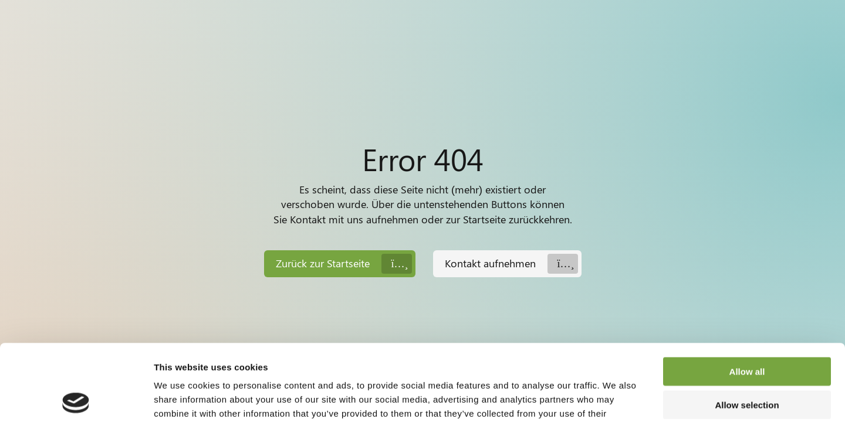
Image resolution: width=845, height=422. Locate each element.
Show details (616, 399)
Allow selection (747, 328)
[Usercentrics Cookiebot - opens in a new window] (76, 399)
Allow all (747, 295)
